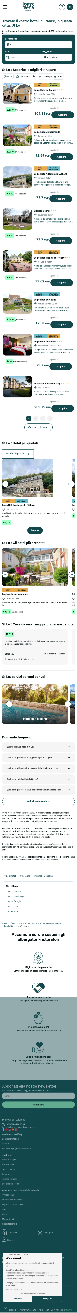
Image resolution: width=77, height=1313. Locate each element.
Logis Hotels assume (11, 1184)
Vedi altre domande (38, 801)
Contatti (5, 1144)
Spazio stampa (8, 1169)
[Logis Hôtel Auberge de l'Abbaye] (17, 177)
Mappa (7, 76)
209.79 (42, 407)
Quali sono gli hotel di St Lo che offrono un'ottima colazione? (34, 790)
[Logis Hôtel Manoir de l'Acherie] (17, 261)
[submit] (38, 1104)
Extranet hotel (8, 1164)
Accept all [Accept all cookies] (47, 1299)
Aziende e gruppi (9, 1179)
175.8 (42, 323)
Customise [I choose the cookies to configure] (18, 1299)
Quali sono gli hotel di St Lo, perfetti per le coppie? (29, 757)
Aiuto (4, 1214)
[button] (5, 1308)
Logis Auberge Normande (47, 132)
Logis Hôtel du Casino (45, 299)
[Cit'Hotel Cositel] (17, 219)
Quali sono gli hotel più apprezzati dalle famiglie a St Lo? (32, 768)
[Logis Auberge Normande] (17, 135)
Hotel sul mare (12, 911)
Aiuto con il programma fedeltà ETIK (18, 1148)
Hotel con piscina (13, 891)
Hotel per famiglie (13, 901)
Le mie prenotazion (10, 1139)
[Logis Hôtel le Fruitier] (17, 345)
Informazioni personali (12, 1200)
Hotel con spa (12, 906)
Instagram (45, 1233)
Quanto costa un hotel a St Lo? (20, 747)
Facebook (9, 1233)
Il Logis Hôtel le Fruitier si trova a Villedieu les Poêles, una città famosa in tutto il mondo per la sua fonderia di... (53, 353)
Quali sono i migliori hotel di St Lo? (22, 779)
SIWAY (69, 1310)
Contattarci (7, 1174)
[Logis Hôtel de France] (17, 93)
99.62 (42, 281)
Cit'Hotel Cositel (45, 211)
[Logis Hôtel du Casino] (17, 303)
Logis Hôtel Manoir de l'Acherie (52, 257)
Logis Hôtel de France (48, 90)
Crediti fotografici (9, 1224)
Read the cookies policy (14, 1290)
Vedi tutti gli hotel (37, 427)
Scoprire (62, 115)
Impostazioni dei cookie (12, 1204)
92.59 (42, 155)
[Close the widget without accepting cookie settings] (16, 1254)
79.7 (42, 197)
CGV (4, 1209)
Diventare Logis (9, 1159)
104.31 (42, 114)
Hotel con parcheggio (15, 896)
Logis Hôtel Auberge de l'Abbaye (51, 174)
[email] (38, 1096)
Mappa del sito (8, 1219)
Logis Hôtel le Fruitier (48, 341)
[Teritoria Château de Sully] (17, 386)
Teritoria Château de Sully (51, 383)
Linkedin (8, 1239)
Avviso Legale (8, 1195)
